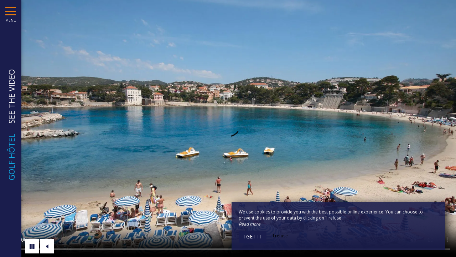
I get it (252, 236)
